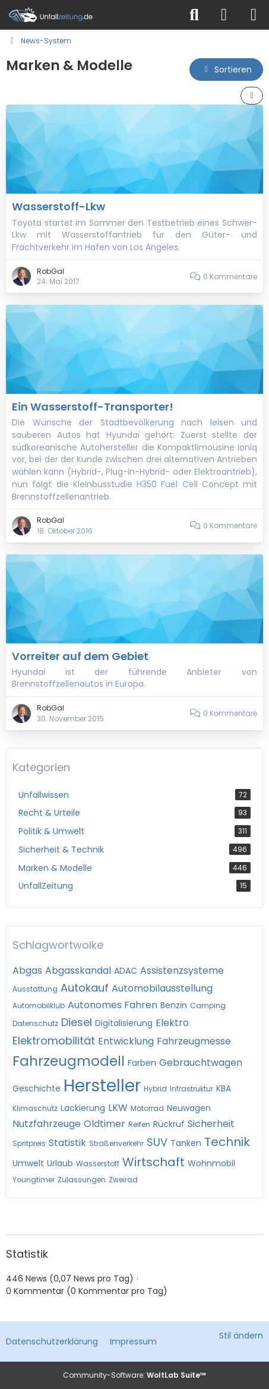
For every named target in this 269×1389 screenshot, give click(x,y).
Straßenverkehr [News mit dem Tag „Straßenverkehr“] (116, 1143)
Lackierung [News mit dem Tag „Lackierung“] (83, 1108)
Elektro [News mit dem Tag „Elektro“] (172, 1023)
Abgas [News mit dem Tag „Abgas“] (27, 970)
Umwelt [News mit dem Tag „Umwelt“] (28, 1163)
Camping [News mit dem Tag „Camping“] (208, 1005)
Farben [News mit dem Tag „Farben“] (142, 1063)
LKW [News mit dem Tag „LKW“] (118, 1108)
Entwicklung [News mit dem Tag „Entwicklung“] (126, 1041)
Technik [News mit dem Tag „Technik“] (227, 1142)
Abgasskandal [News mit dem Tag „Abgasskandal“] (78, 970)
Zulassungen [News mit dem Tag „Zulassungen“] (82, 1180)
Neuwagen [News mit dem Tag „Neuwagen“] (189, 1108)
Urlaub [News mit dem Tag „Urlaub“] (60, 1163)
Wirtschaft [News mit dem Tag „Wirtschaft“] (153, 1162)
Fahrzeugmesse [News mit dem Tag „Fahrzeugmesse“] (194, 1041)
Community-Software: (134, 1375)
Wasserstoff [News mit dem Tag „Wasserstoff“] (97, 1163)
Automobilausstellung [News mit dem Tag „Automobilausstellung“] (162, 988)
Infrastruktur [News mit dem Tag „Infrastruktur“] (191, 1089)
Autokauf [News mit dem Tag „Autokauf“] (85, 987)
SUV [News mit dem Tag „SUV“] (157, 1142)
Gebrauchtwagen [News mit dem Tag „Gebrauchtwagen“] (200, 1062)
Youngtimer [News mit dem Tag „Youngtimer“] (33, 1180)
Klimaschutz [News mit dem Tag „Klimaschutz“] (35, 1108)
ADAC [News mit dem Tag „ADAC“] (125, 971)
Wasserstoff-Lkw (58, 206)
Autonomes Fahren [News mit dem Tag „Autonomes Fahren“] (112, 1005)
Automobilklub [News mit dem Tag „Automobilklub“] (38, 1005)
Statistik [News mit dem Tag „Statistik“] (67, 1143)
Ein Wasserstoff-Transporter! (92, 406)
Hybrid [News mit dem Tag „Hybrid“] (155, 1089)
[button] (226, 69)
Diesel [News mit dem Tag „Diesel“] (76, 1022)
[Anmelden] (224, 15)
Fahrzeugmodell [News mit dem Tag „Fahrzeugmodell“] (68, 1061)
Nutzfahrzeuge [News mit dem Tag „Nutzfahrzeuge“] (46, 1124)
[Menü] (253, 15)
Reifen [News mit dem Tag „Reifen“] (139, 1124)
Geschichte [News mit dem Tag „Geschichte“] (36, 1088)
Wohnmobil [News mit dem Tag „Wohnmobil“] (211, 1163)
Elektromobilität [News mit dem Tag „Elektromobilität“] (53, 1040)
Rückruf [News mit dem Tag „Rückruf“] (169, 1124)
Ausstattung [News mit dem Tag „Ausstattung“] (35, 989)
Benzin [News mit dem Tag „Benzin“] (173, 1005)
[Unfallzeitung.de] (90, 15)
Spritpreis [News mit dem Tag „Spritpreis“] (29, 1143)
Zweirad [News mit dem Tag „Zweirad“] (123, 1180)
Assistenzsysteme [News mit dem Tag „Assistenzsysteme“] (182, 970)
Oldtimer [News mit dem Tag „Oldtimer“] (104, 1124)
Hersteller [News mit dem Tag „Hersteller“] (102, 1085)
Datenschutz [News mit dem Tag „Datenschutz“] (35, 1023)
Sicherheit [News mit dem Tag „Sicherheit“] (211, 1124)
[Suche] (194, 15)
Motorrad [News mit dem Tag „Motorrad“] (147, 1108)
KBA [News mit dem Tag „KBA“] (223, 1088)
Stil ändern (241, 1335)
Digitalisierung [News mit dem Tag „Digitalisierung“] (124, 1023)
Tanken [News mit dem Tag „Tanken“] (185, 1143)
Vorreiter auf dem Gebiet (80, 656)
